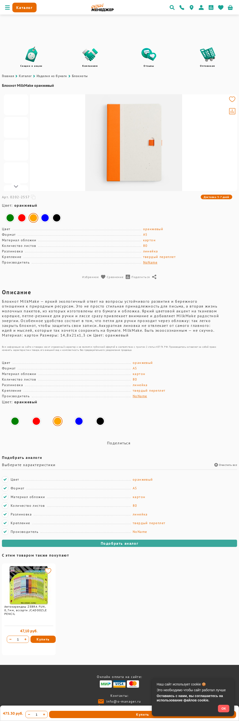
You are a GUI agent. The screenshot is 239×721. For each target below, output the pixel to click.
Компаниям (90, 65)
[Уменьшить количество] (10, 639)
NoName (150, 262)
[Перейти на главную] (102, 10)
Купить (43, 639)
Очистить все (225, 465)
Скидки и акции (31, 65)
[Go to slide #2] (16, 127)
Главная (8, 76)
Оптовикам (207, 65)
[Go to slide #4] (16, 172)
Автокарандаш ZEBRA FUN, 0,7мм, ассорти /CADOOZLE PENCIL (25, 610)
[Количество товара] (18, 639)
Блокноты (80, 76)
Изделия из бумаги (52, 76)
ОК (223, 708)
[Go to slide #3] (16, 150)
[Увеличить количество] (25, 639)
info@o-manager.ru (123, 701)
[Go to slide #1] (16, 104)
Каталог (25, 76)
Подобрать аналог (120, 543)
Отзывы (149, 65)
